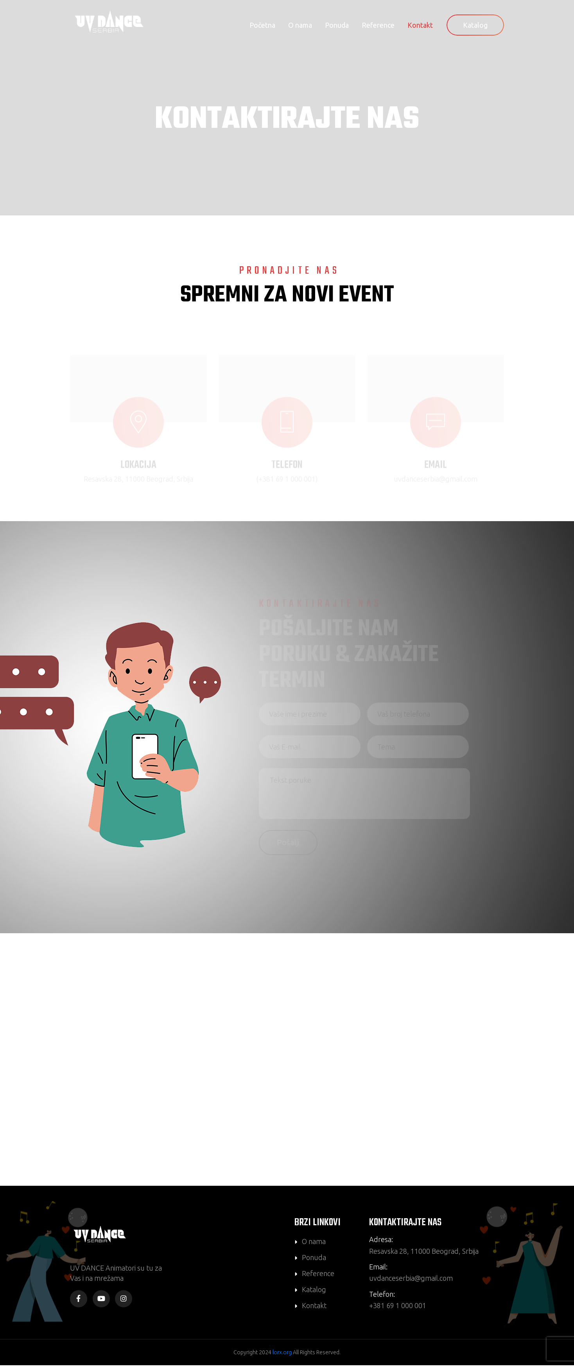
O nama (300, 25)
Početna (262, 25)
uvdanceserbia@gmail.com (411, 1279)
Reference (378, 25)
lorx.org (282, 1353)
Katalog (475, 25)
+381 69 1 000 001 (397, 1306)
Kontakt (420, 25)
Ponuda (337, 25)
